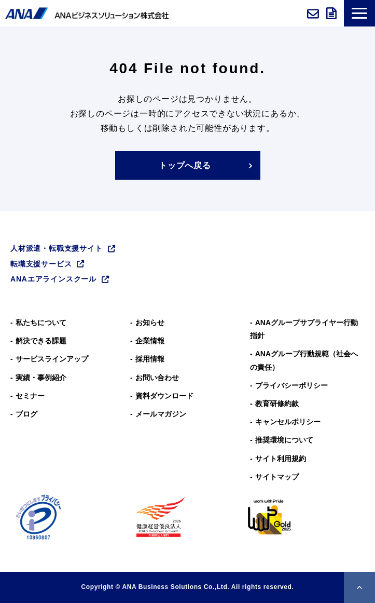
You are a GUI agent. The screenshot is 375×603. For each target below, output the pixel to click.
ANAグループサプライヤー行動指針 (304, 329)
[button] (359, 13)
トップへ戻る (185, 165)
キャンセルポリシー (288, 422)
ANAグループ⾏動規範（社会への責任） (304, 360)
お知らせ (149, 322)
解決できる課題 (41, 341)
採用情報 (149, 359)
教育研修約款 (277, 403)
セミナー (30, 396)
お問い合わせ (314, 13)
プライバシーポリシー (291, 385)
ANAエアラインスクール (53, 279)
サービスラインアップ (52, 359)
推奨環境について (284, 440)
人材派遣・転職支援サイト (56, 248)
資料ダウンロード (332, 13)
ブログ (26, 414)
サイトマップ (277, 477)
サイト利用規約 (280, 458)
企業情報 (149, 341)
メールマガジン (160, 414)
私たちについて (41, 322)
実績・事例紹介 (41, 377)
